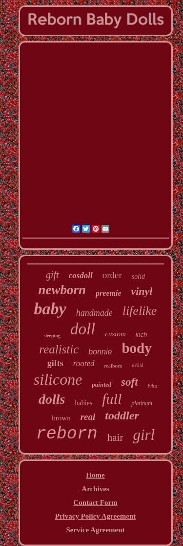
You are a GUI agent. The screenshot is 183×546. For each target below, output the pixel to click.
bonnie (100, 352)
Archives (95, 489)
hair (115, 437)
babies (84, 403)
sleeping (51, 335)
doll (82, 329)
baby (50, 309)
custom (115, 334)
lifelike (139, 311)
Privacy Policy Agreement (95, 516)
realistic (59, 349)
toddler (122, 415)
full (112, 399)
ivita (153, 386)
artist (137, 364)
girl (144, 434)
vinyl (141, 291)
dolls (52, 399)
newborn (62, 290)
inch (141, 334)
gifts (55, 363)
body (136, 348)
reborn (67, 434)
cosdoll (81, 275)
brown (61, 418)
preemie (108, 293)
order (112, 275)
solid (138, 276)
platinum (141, 403)
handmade (94, 313)
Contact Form (95, 502)
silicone (58, 379)
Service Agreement (95, 530)
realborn (113, 366)
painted (101, 384)
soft (129, 382)
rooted (84, 363)
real (88, 417)
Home (95, 475)
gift (52, 274)
